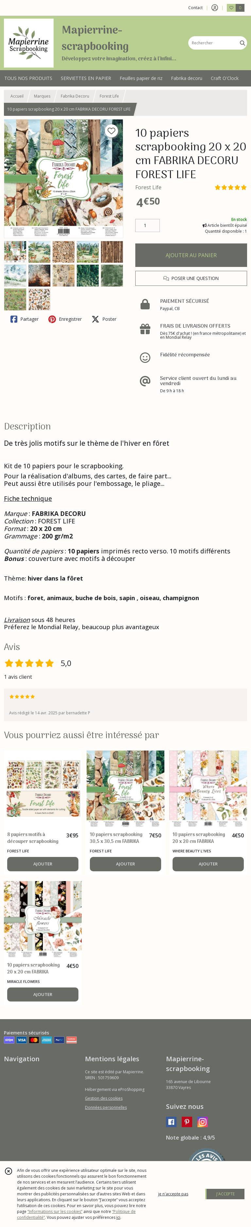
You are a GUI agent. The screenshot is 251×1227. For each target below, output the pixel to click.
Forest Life (109, 96)
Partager (24, 319)
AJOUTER (42, 864)
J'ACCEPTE (225, 1194)
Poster (104, 319)
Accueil (17, 96)
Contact (195, 7)
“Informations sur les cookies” (54, 1211)
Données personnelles (106, 1107)
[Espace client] (214, 8)
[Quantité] (147, 225)
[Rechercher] (242, 43)
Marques (42, 96)
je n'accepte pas (173, 1194)
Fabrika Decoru (75, 96)
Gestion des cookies (104, 1098)
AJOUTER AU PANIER (191, 255)
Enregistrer (65, 319)
